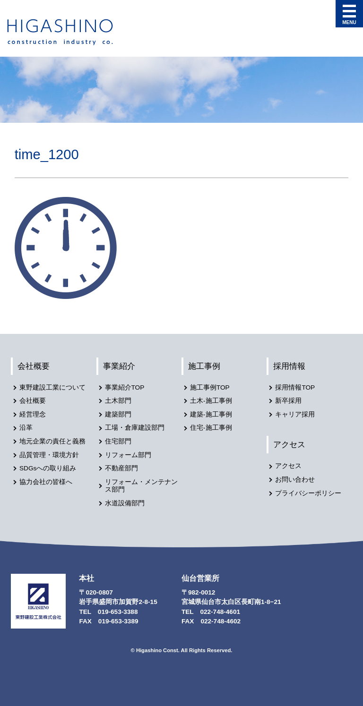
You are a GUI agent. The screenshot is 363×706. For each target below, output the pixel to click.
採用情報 (289, 366)
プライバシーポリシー (308, 493)
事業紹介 (119, 366)
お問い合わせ (295, 479)
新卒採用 (288, 400)
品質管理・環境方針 (49, 455)
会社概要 (33, 366)
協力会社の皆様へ (45, 481)
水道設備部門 (125, 503)
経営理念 (32, 414)
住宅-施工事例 (211, 427)
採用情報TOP (295, 387)
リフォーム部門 (128, 455)
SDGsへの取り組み (47, 468)
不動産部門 (121, 468)
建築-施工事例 (211, 414)
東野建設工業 (68, 32)
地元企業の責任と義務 (52, 441)
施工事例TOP (210, 387)
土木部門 (118, 400)
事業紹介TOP (125, 387)
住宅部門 (118, 441)
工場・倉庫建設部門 (134, 427)
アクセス (289, 444)
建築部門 (118, 414)
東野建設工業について (52, 387)
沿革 (26, 427)
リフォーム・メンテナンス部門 (141, 485)
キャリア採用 (295, 414)
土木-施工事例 (211, 400)
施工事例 (204, 366)
